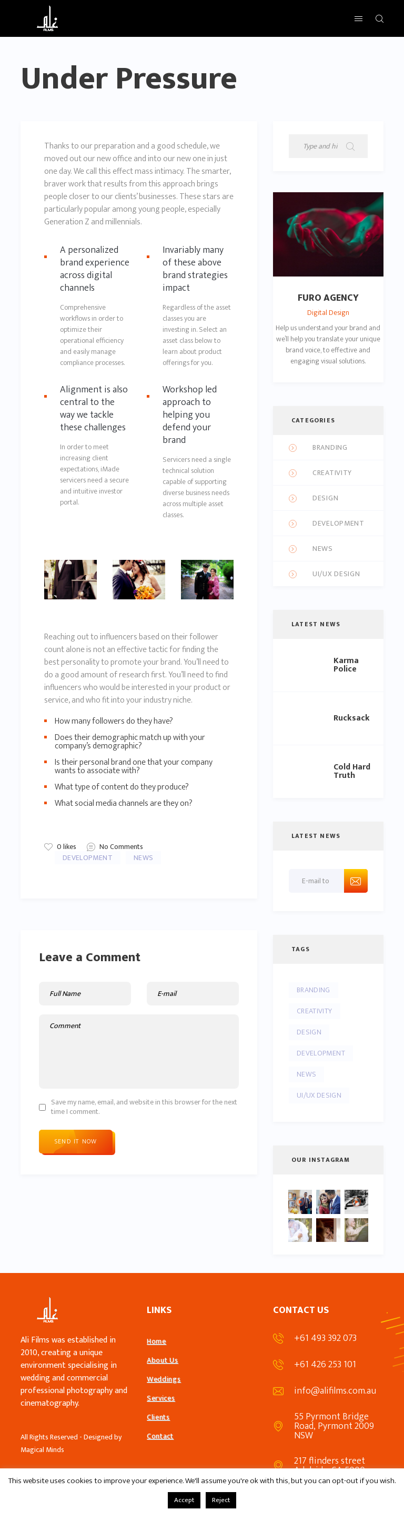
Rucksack (352, 718)
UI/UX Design (336, 574)
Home (156, 1341)
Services (161, 1398)
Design (325, 498)
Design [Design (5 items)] (309, 1032)
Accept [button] (184, 1500)
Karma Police (346, 665)
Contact (160, 1436)
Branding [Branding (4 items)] (313, 990)
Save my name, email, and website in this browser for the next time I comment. (144, 1107)
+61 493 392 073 (325, 1338)
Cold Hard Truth (352, 771)
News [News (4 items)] (306, 1074)
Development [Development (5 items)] (321, 1053)
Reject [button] (221, 1500)
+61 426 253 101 (325, 1365)
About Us (162, 1360)
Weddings (164, 1379)
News (143, 858)
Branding (330, 447)
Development (88, 858)
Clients (158, 1417)
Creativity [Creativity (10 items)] (314, 1011)
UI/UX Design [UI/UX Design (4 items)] (319, 1095)
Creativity (332, 473)
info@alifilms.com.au (335, 1391)
